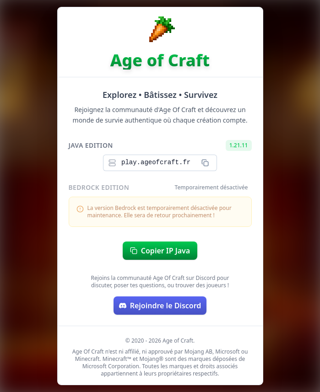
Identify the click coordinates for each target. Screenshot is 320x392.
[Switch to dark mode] (305, 14)
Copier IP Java (160, 251)
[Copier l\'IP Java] (205, 162)
